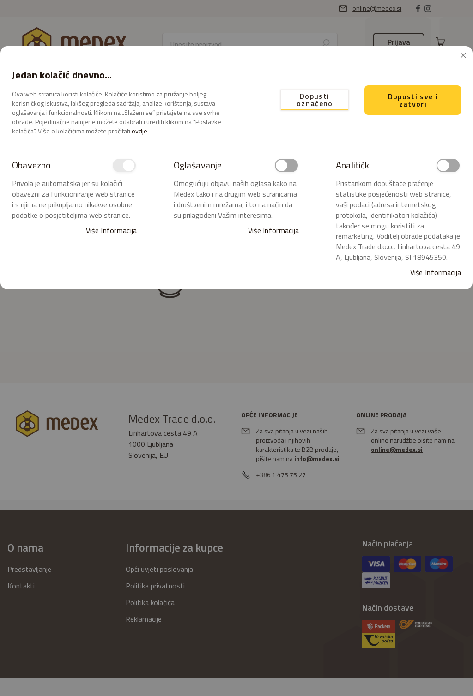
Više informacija (111, 230)
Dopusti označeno (315, 99)
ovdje (139, 131)
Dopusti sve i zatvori (413, 100)
